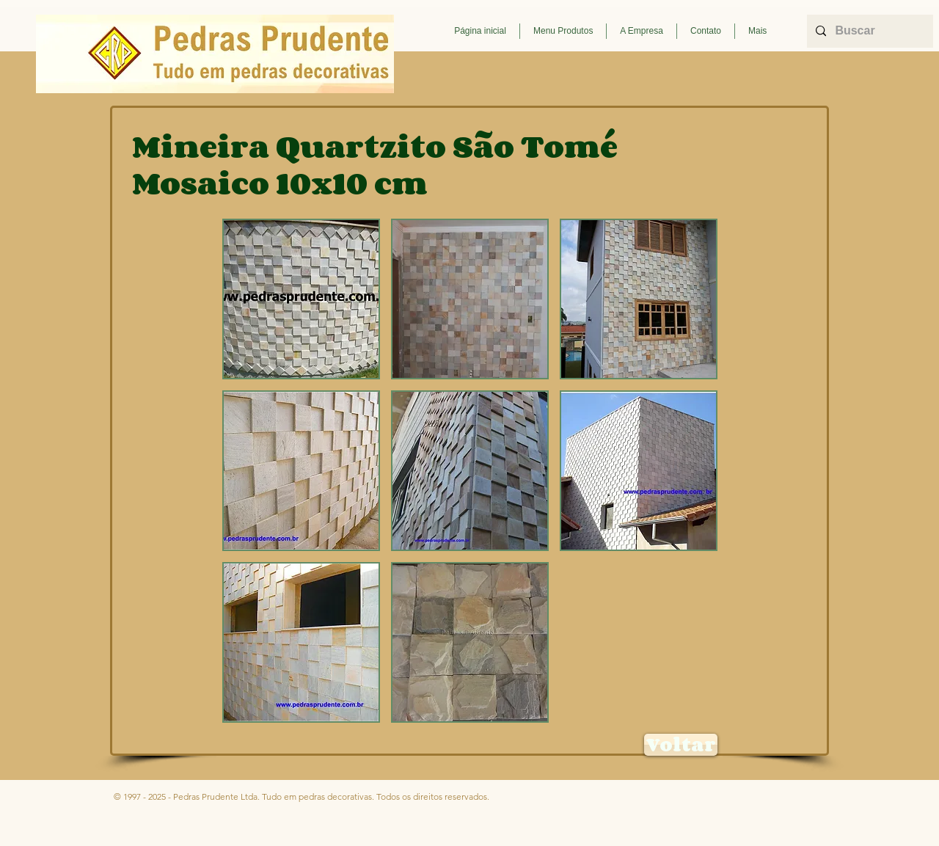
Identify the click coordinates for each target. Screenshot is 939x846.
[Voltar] (680, 745)
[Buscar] (868, 31)
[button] (563, 31)
